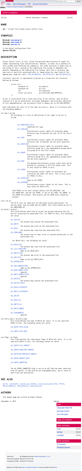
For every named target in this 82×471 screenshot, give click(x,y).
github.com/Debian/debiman (29, 467)
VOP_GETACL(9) (48, 74)
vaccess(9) (14, 384)
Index (9, 4)
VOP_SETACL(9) (64, 74)
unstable (60, 435)
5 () (61, 444)
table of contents (64, 420)
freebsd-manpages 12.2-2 (42, 456)
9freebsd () (63, 447)
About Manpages (19, 4)
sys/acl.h (15, 44)
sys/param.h (16, 40)
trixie (59, 429)
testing (9, 7)
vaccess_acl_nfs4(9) (28, 384)
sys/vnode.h (16, 42)
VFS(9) (61, 384)
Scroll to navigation (10, 13)
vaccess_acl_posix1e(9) (47, 384)
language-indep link (64, 408)
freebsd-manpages (17, 7)
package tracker (63, 411)
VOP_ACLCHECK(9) (34, 74)
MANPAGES (9, 0)
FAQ (29, 4)
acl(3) (5, 384)
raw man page (62, 414)
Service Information (40, 4)
